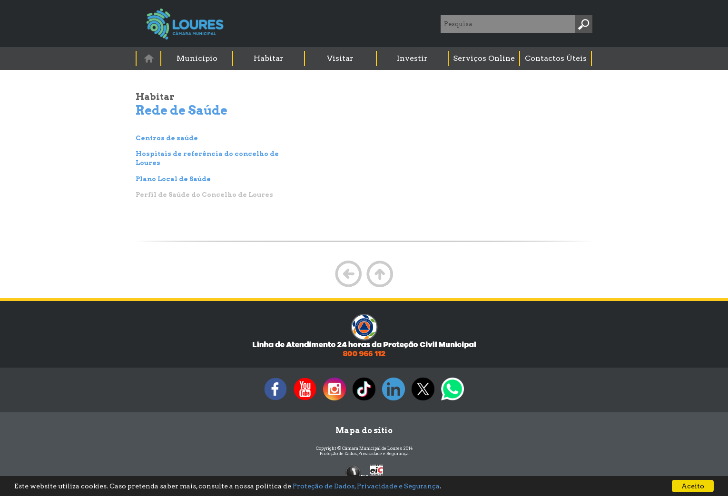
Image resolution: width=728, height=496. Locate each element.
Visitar (340, 58)
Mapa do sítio (364, 430)
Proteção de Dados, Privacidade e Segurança (364, 453)
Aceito (692, 486)
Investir (412, 58)
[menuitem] (149, 58)
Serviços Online (484, 58)
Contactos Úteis (556, 58)
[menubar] (364, 58)
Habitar (269, 58)
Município (197, 58)
